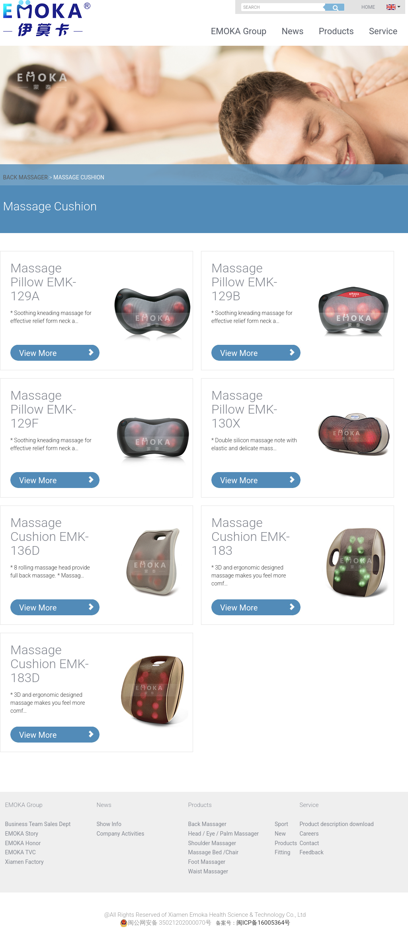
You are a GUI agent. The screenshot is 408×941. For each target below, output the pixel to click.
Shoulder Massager (212, 843)
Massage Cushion (78, 177)
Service (383, 31)
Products (336, 31)
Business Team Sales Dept (38, 824)
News (292, 31)
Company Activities (120, 833)
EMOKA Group (239, 31)
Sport (281, 824)
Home (368, 7)
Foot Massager (207, 862)
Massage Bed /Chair (213, 852)
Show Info (109, 824)
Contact (309, 843)
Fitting (282, 852)
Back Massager (25, 177)
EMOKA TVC (20, 852)
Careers (309, 833)
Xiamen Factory (24, 862)
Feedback (312, 852)
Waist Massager (208, 871)
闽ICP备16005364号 (263, 922)
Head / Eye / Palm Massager (223, 833)
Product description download (337, 824)
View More (38, 353)
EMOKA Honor (23, 843)
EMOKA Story (21, 833)
